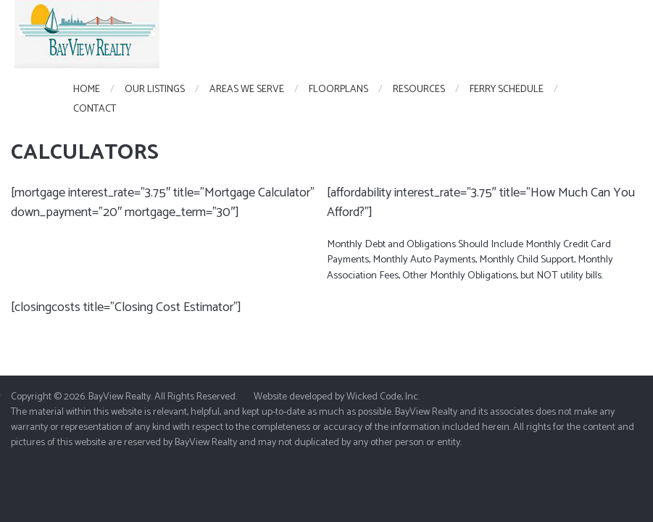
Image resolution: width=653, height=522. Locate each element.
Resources (419, 89)
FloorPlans (338, 89)
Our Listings (155, 89)
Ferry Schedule (507, 89)
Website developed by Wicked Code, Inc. (337, 397)
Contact (94, 109)
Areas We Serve (246, 89)
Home (86, 89)
